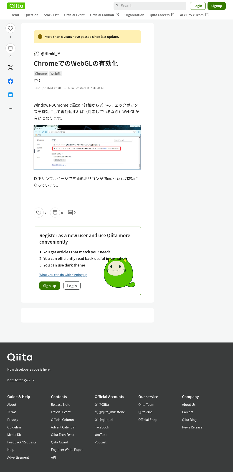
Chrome (41, 73)
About (11, 404)
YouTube (101, 434)
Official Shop (147, 419)
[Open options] (10, 108)
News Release (192, 427)
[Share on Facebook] (10, 81)
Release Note (60, 404)
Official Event (74, 14)
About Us (188, 404)
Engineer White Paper (67, 449)
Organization (134, 14)
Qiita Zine (145, 412)
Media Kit (14, 434)
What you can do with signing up (63, 274)
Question (31, 14)
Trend (14, 14)
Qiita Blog (189, 419)
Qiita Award (59, 442)
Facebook (102, 427)
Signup (216, 5)
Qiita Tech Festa (62, 434)
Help (10, 449)
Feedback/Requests (21, 442)
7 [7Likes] (10, 36)
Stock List (51, 14)
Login (198, 5)
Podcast (100, 442)
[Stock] (10, 48)
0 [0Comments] (72, 212)
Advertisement (18, 457)
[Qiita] (16, 5)
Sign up (49, 285)
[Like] (10, 28)
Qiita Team (146, 404)
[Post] (10, 68)
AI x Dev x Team (194, 14)
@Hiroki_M (47, 53)
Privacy (12, 419)
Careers (187, 412)
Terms (11, 412)
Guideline (14, 427)
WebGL (56, 73)
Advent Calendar (63, 427)
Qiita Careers (162, 14)
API (53, 457)
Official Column (104, 14)
